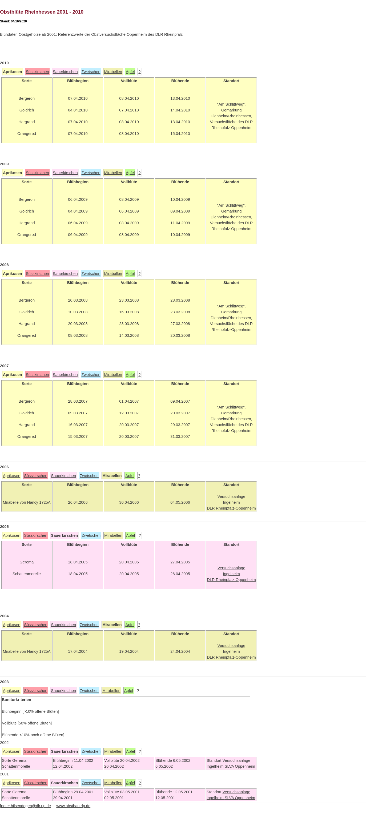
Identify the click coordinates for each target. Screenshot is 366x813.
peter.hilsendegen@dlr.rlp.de (26, 806)
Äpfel (130, 72)
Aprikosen (11, 476)
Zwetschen (91, 72)
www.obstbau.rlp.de (73, 806)
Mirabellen (113, 72)
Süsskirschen (37, 72)
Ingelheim (216, 766)
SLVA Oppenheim (240, 766)
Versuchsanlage (236, 760)
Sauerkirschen (65, 72)
